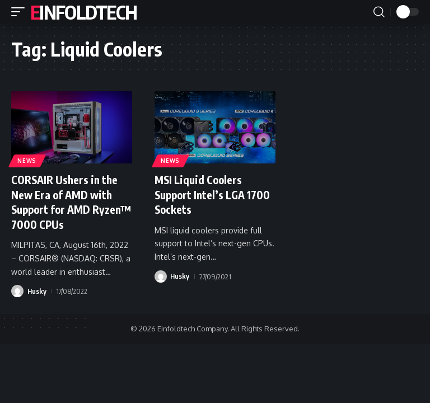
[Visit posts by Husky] (17, 290)
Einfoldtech (83, 12)
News (27, 160)
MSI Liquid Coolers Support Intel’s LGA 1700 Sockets (214, 193)
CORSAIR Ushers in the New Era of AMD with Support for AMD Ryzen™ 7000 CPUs (66, 201)
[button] (20, 12)
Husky (37, 290)
